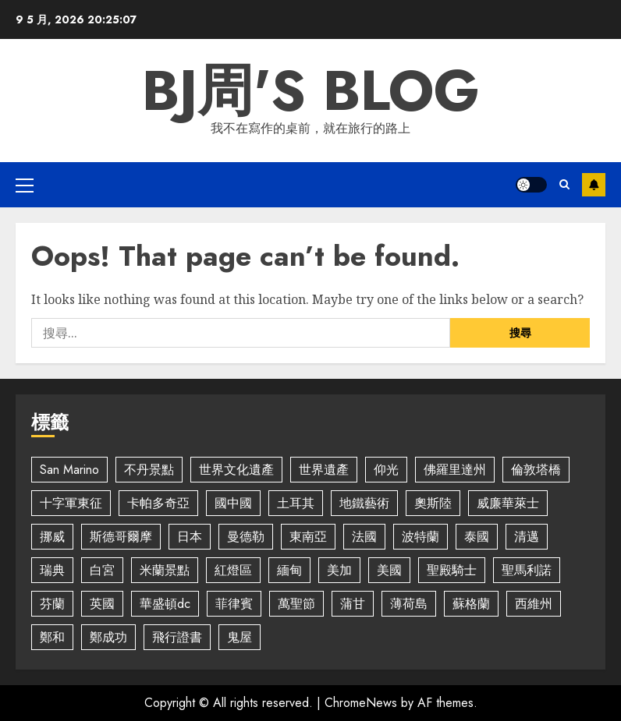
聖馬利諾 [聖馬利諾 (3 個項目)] (527, 570)
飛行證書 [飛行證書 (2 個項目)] (177, 637)
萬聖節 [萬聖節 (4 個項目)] (296, 604)
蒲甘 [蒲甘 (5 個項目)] (352, 604)
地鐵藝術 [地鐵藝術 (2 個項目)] (364, 503)
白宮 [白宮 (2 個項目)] (102, 570)
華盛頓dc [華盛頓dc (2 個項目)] (165, 604)
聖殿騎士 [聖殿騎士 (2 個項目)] (452, 570)
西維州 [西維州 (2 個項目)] (533, 604)
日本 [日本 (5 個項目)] (189, 537)
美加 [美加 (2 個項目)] (339, 570)
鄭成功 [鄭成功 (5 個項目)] (108, 637)
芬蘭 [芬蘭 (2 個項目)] (52, 604)
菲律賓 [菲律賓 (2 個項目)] (234, 604)
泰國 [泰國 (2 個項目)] (476, 537)
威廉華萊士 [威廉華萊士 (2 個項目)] (508, 503)
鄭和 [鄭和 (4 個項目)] (52, 637)
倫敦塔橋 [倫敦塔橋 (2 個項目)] (536, 470)
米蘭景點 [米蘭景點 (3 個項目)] (165, 570)
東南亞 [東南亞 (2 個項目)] (308, 537)
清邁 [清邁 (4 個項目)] (526, 537)
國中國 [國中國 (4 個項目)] (233, 503)
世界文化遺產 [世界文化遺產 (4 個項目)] (236, 470)
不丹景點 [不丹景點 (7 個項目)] (149, 470)
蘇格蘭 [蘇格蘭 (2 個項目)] (471, 604)
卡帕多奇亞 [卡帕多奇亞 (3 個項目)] (158, 503)
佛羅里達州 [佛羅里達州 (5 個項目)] (455, 470)
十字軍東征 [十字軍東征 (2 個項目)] (71, 503)
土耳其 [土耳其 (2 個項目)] (295, 503)
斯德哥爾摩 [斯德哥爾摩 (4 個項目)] (121, 537)
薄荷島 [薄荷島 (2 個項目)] (409, 604)
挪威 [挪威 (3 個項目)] (52, 537)
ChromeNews (361, 703)
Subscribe (593, 184)
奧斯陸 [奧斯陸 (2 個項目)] (433, 503)
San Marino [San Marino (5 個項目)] (69, 470)
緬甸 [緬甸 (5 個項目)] (289, 570)
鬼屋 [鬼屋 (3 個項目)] (239, 637)
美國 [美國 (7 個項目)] (389, 570)
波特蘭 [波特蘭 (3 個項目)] (420, 537)
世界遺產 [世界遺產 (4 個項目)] (324, 470)
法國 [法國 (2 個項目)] (364, 537)
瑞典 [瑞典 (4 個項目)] (52, 570)
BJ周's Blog (311, 90)
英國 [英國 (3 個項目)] (102, 604)
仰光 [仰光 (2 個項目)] (386, 470)
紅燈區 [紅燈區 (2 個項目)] (233, 570)
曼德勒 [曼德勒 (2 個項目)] (245, 537)
